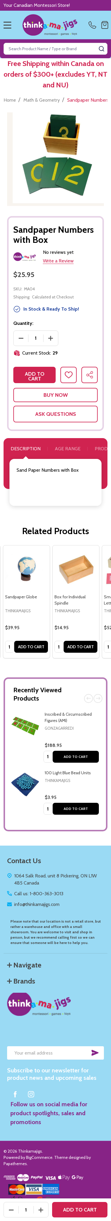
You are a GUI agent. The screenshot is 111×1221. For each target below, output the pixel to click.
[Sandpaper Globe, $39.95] (26, 568)
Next (98, 698)
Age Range (68, 448)
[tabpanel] (26, 602)
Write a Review (58, 261)
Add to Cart (76, 756)
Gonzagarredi (59, 728)
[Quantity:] (26, 1209)
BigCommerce (39, 1157)
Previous (88, 698)
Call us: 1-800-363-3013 (38, 893)
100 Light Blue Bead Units (68, 772)
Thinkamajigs (57, 780)
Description (26, 448)
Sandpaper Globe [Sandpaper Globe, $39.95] (21, 597)
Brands (21, 981)
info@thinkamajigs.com (36, 904)
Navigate (24, 965)
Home (10, 100)
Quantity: (23, 323)
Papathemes (15, 1163)
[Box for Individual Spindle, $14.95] (75, 568)
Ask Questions (55, 414)
